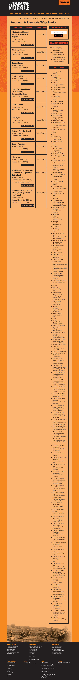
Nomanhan (56, 254)
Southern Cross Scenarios (58, 650)
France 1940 (56, 171)
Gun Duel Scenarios (56, 652)
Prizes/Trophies (10, 673)
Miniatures (56, 228)
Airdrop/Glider (57, 82)
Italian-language (57, 200)
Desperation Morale (19, 6)
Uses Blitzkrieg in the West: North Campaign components (59, 395)
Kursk (54, 216)
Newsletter (56, 251)
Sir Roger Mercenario (57, 653)
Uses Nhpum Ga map (59, 537)
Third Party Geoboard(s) (59, 336)
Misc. (8, 676)
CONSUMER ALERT (58, 120)
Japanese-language (58, 204)
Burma (54, 108)
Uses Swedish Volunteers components (56, 586)
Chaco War (56, 112)
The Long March (18, 50)
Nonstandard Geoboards (60, 268)
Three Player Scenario (59, 339)
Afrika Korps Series (58, 79)
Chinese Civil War (57, 115)
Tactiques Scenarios (56, 649)
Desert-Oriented (57, 139)
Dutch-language (57, 152)
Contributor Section (34, 659)
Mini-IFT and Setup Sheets (35, 646)
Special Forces (18, 63)
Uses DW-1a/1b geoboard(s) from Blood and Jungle (59, 454)
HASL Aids (32, 652)
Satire (54, 318)
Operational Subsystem (59, 280)
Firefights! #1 (17, 105)
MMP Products (57, 50)
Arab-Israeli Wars (58, 98)
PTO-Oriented (57, 301)
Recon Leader (56, 304)
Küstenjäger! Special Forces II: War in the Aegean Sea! (20, 34)
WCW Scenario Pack (57, 646)
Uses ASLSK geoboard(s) (59, 351)
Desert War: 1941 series (59, 138)
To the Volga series (58, 341)
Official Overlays (57, 273)
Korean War (56, 214)
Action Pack (56, 75)
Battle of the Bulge (58, 101)
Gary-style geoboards (59, 174)
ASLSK (54, 99)
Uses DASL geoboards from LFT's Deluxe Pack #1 (59, 441)
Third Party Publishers (59, 57)
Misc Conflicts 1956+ (58, 238)
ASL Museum (51, 14)
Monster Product (58, 249)
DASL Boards (56, 136)
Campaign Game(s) (58, 110)
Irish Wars (55, 198)
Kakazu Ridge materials (59, 205)
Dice (54, 143)
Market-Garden (57, 225)
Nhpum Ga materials (58, 252)
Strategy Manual (57, 330)
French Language (57, 172)
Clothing (9, 668)
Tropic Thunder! (18, 144)
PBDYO (55, 285)
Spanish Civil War (57, 322)
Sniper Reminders (33, 658)
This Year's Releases (11, 647)
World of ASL (16, 14)
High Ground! (17, 157)
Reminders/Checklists (34, 647)
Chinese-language (58, 117)
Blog (67, 14)
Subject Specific (33, 650)
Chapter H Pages (57, 113)
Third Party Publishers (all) (13, 652)
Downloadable (57, 150)
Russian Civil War (57, 313)
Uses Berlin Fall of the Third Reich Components (59, 355)
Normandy (56, 270)
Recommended (10, 653)
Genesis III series (57, 176)
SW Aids (31, 655)
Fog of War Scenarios (59, 169)
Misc (61, 14)
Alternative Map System (59, 87)
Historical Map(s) (57, 192)
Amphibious (56, 96)
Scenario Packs (57, 56)
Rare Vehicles (56, 303)
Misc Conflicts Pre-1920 (59, 240)
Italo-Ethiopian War (58, 202)
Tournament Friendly (59, 343)
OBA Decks (32, 656)
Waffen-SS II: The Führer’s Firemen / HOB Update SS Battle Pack (22, 172)
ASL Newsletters (57, 47)
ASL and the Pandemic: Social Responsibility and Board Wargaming (48, 676)
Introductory (56, 197)
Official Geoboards (58, 271)
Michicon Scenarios (56, 647)
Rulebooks (9, 664)
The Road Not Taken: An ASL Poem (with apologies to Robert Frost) (48, 668)
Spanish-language (58, 324)
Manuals (55, 223)
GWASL (55, 185)
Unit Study (56, 346)
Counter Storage (11, 665)
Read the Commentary (27, 44)
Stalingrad (55, 329)
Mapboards (9, 670)
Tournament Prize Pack (59, 344)
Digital (54, 145)
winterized (56, 617)
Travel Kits (9, 674)
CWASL (55, 132)
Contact (64, 2)
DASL (54, 134)
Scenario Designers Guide (30, 664)
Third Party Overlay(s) (59, 337)
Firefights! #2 (17, 76)
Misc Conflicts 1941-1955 (59, 237)
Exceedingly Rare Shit (59, 155)
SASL (54, 317)
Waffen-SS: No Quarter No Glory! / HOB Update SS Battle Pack (22, 193)
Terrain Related (33, 649)
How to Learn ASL (45, 662)
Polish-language (57, 296)
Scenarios (39, 14)
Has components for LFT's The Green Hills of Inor (59, 188)
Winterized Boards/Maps (60, 619)
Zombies (55, 621)
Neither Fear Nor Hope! (21, 131)
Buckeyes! (16, 118)
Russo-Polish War (58, 315)
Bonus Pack (56, 106)
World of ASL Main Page (12, 646)
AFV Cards (55, 80)
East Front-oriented (58, 153)
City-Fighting (56, 119)
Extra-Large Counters (59, 164)
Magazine (55, 221)
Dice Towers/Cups (11, 662)
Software (55, 320)
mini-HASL (56, 226)
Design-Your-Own (58, 141)
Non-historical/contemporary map (60, 264)
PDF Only (55, 287)
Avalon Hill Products (58, 49)
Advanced (55, 77)
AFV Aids (31, 653)
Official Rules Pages (58, 275)
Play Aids (28, 14)
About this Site (27, 662)
